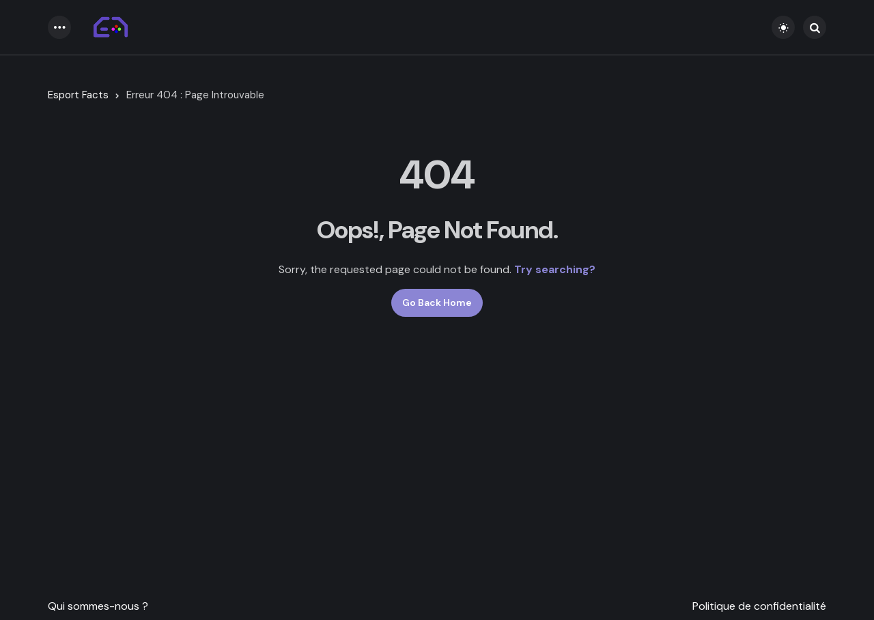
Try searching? (554, 269)
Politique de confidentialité (759, 606)
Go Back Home (437, 302)
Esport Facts (78, 95)
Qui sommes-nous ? (98, 606)
